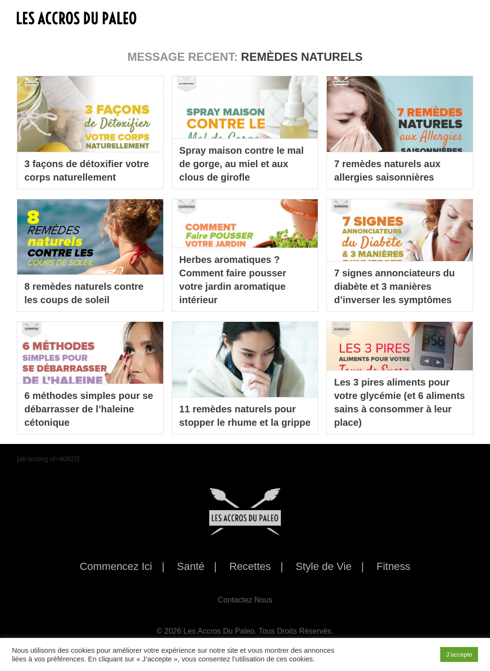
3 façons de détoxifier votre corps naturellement (86, 170)
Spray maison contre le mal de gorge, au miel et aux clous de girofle (241, 163)
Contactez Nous (245, 600)
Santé (191, 566)
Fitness (394, 566)
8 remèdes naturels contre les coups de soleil (84, 293)
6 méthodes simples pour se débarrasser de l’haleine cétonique (88, 409)
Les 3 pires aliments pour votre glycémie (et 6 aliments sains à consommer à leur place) (399, 402)
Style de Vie (324, 566)
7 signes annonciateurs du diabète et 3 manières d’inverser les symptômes (394, 286)
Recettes (250, 566)
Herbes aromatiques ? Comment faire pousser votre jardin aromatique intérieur (232, 279)
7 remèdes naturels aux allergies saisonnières (387, 170)
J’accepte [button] (459, 654)
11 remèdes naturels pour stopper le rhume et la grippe (245, 416)
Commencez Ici (115, 566)
